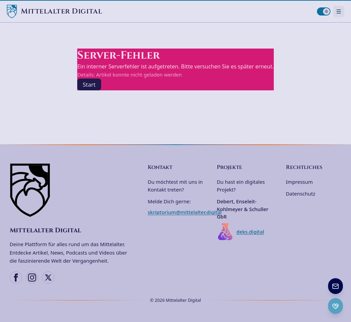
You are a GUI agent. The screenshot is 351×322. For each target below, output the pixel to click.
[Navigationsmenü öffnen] (338, 11)
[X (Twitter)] (48, 277)
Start (89, 84)
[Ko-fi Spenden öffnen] (335, 306)
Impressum (299, 181)
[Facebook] (16, 277)
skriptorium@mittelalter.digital (185, 212)
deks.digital (240, 231)
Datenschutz (300, 193)
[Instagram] (32, 277)
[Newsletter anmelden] (335, 286)
